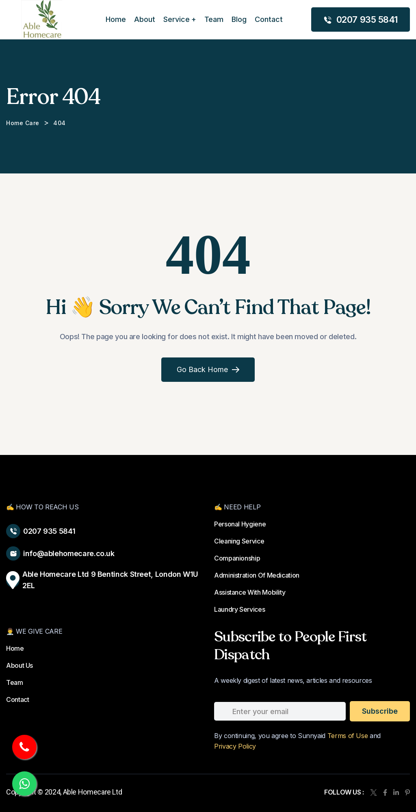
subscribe (380, 711)
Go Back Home (208, 369)
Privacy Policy (235, 746)
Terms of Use (347, 736)
